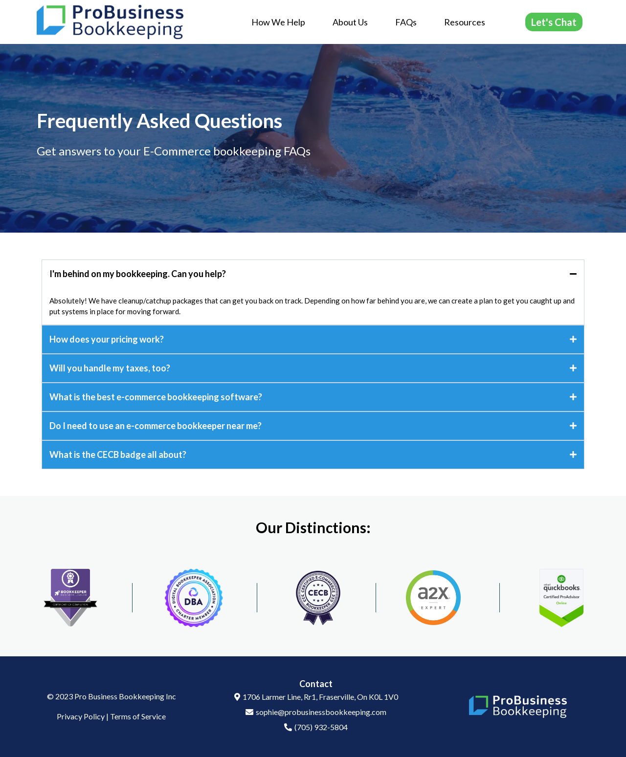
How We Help (278, 22)
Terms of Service (138, 716)
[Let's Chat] (553, 22)
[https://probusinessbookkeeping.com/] (110, 20)
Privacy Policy (81, 716)
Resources (464, 22)
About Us (350, 22)
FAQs (406, 22)
